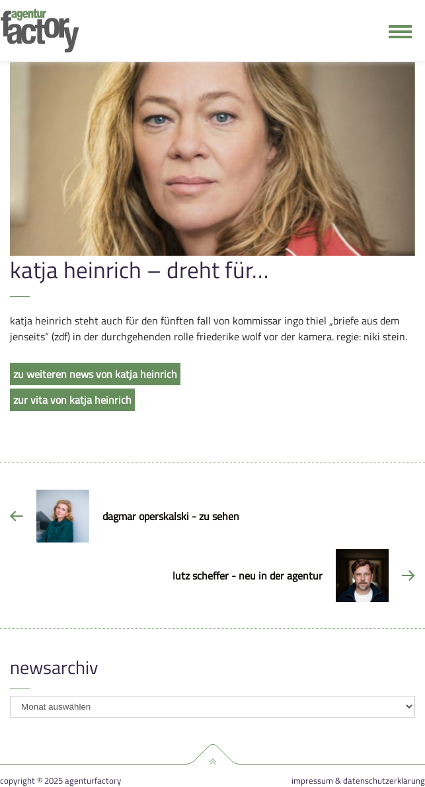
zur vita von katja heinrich (72, 400)
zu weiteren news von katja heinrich (95, 374)
